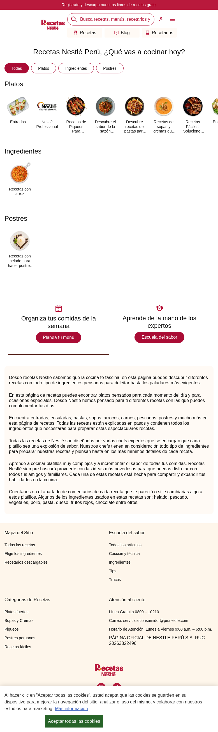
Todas (16, 68)
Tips (112, 571)
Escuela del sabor (159, 337)
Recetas (84, 32)
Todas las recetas (19, 545)
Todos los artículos (125, 545)
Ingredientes (76, 68)
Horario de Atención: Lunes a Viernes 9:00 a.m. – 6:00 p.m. (160, 629)
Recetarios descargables (26, 562)
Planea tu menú (58, 337)
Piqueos (11, 629)
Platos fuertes (16, 612)
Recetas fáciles (17, 647)
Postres (109, 68)
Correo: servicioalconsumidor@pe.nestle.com (148, 620)
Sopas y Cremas (18, 620)
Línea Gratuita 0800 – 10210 (134, 612)
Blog (122, 32)
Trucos (115, 579)
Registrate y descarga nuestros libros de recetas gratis (109, 5)
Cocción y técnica (124, 553)
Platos (43, 68)
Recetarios (159, 32)
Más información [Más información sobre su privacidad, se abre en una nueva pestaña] (71, 709)
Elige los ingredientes (23, 553)
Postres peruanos (19, 638)
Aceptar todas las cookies (74, 721)
